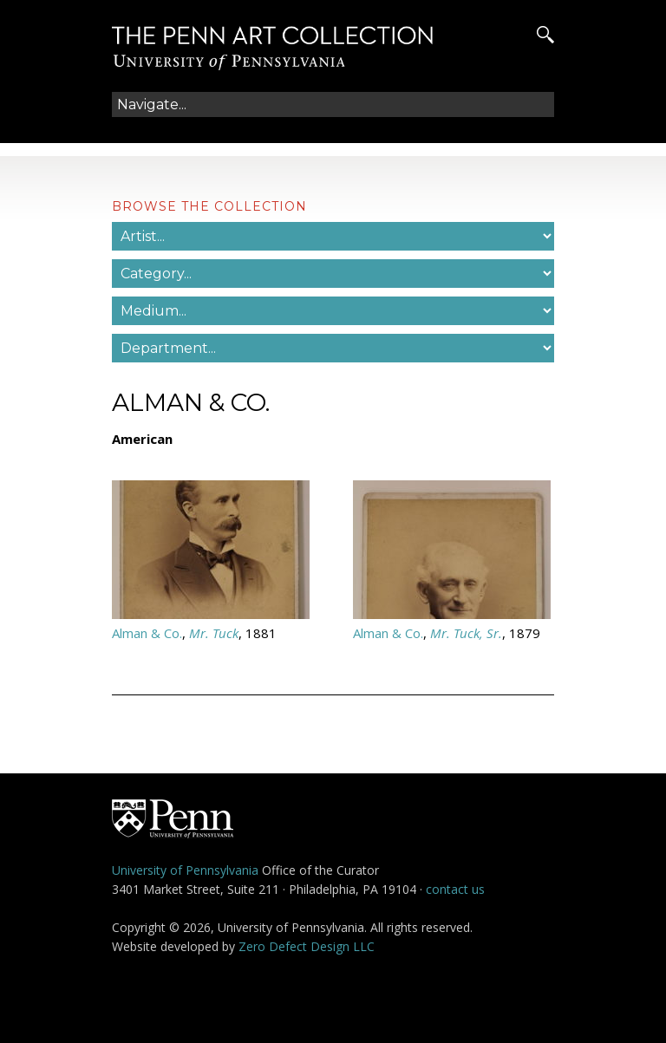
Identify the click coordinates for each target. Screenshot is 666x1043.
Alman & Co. (147, 633)
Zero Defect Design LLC (306, 946)
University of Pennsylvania (185, 870)
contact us (455, 889)
